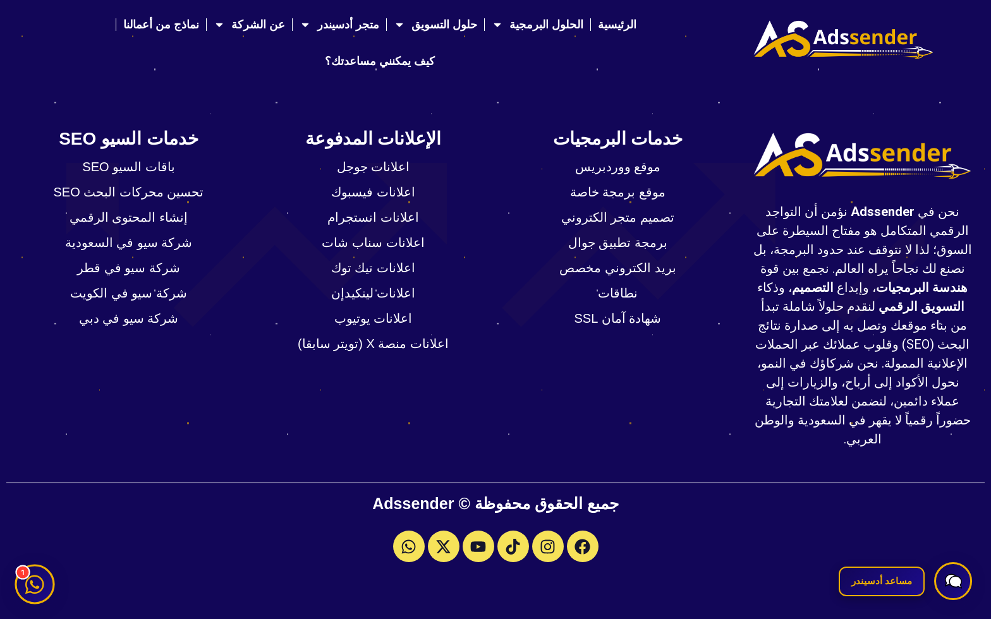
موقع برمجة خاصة (618, 192)
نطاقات (618, 293)
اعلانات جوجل (373, 167)
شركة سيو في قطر (128, 268)
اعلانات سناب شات (373, 242)
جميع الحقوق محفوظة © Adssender (495, 503)
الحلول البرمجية (537, 25)
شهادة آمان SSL (618, 318)
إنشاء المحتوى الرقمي (129, 217)
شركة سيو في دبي (129, 318)
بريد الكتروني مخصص (617, 268)
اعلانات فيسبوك (373, 192)
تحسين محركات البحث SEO (129, 192)
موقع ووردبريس (618, 167)
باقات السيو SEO (128, 167)
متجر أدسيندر (339, 25)
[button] (952, 581)
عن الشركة (249, 25)
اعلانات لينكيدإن (373, 293)
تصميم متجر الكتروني (617, 217)
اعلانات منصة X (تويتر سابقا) (373, 344)
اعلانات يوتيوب (373, 318)
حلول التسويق (435, 25)
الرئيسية (617, 24)
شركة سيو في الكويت (128, 293)
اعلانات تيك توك (373, 268)
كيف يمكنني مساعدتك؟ (380, 61)
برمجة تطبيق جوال (617, 242)
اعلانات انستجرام (373, 217)
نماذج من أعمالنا (161, 24)
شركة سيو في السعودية (129, 242)
